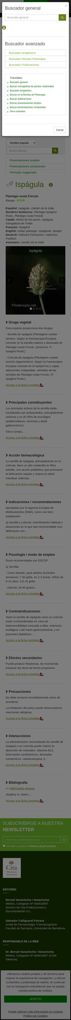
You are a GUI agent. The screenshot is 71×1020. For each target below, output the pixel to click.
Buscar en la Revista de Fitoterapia (27, 94)
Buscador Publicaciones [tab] (24, 64)
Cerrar (60, 130)
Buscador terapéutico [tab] (22, 52)
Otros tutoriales (17, 111)
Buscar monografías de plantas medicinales (32, 86)
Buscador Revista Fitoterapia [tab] (27, 58)
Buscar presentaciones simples (25, 103)
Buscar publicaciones (20, 99)
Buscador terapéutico (20, 90)
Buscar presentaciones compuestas (28, 107)
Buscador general (19, 82)
